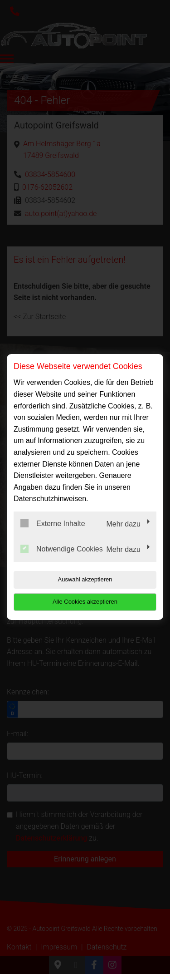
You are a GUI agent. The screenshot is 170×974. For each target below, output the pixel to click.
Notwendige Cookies (61, 549)
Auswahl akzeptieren (85, 579)
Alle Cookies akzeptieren (85, 601)
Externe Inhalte (52, 523)
